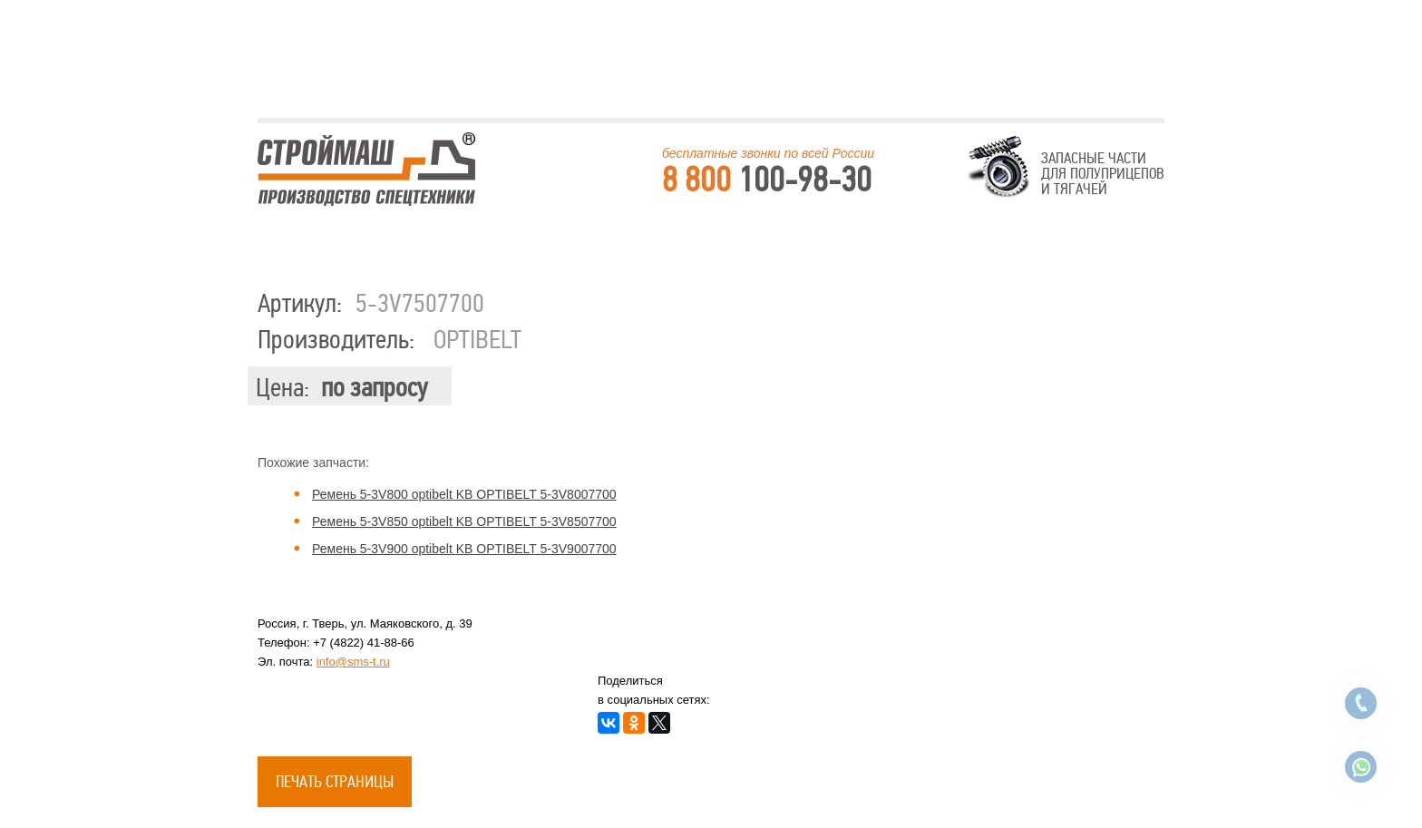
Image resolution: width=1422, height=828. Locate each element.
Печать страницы (335, 782)
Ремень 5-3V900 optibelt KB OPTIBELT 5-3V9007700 (464, 548)
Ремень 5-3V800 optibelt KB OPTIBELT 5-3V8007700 (464, 494)
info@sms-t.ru (353, 661)
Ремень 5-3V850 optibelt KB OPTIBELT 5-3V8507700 (464, 521)
